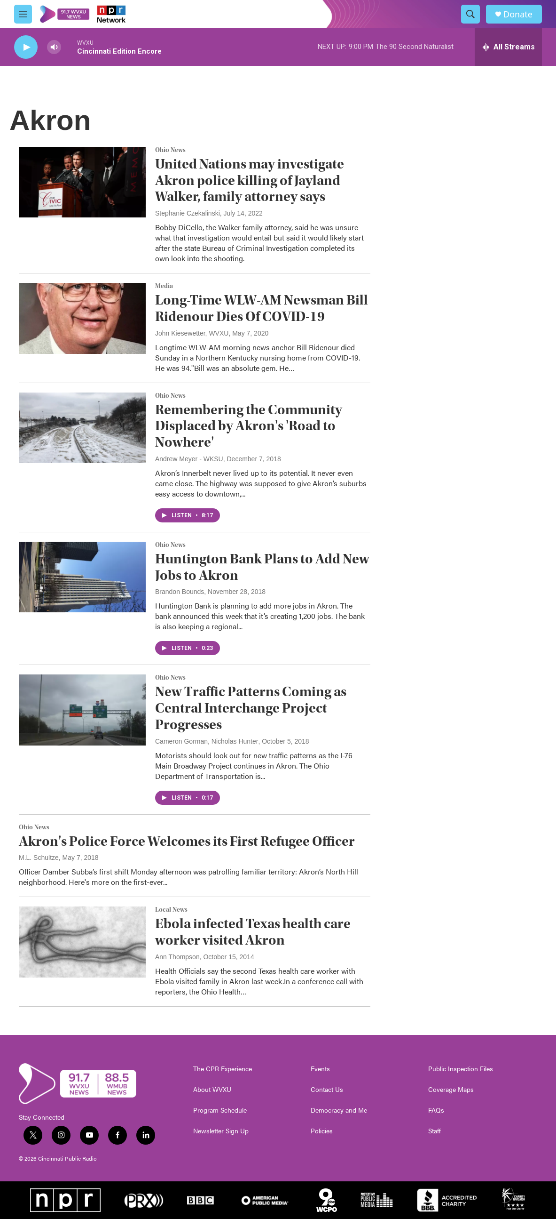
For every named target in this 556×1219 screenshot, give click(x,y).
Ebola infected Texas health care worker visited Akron (253, 931)
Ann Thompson (177, 957)
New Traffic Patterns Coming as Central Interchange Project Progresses (250, 708)
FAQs (436, 1110)
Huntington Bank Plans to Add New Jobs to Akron (262, 567)
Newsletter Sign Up (221, 1131)
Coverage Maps (451, 1089)
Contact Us (327, 1089)
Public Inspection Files (460, 1069)
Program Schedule (220, 1110)
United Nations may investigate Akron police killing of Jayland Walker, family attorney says (249, 180)
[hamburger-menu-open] (23, 14)
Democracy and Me (339, 1110)
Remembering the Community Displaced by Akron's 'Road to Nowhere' (248, 426)
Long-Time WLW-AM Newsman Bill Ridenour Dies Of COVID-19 (261, 308)
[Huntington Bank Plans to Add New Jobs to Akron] (82, 577)
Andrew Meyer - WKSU (189, 459)
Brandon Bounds (179, 591)
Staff (434, 1131)
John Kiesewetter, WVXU (191, 333)
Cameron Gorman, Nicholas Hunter (206, 741)
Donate (518, 14)
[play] (25, 47)
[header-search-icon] (470, 14)
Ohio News (170, 150)
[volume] (54, 47)
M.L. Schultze (39, 857)
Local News (171, 910)
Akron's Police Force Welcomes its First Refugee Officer (187, 841)
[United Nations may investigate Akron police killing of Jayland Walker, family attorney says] (82, 182)
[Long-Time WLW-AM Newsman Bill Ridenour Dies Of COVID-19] (82, 318)
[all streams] (508, 47)
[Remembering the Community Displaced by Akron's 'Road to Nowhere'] (82, 428)
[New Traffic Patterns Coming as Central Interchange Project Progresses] (82, 709)
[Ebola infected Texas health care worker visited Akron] (82, 941)
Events (320, 1069)
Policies (322, 1131)
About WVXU (212, 1089)
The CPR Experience (222, 1069)
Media (164, 286)
